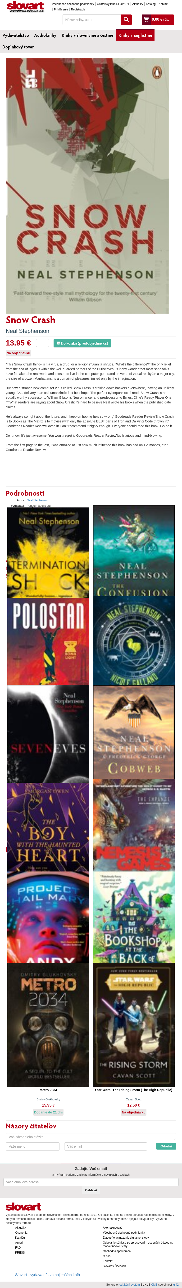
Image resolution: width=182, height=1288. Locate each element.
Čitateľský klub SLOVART (113, 4)
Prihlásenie (61, 9)
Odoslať (166, 1146)
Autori (19, 1242)
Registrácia (78, 9)
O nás (106, 1256)
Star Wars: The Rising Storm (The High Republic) (133, 1090)
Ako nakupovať (112, 1227)
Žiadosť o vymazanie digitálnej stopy (126, 1237)
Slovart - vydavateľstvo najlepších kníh (47, 1275)
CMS (154, 1284)
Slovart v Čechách (114, 1266)
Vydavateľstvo (15, 35)
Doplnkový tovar (18, 47)
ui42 (176, 1284)
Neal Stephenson (27, 331)
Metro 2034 (48, 1090)
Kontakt (163, 4)
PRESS (20, 1252)
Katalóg (151, 4)
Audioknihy (45, 35)
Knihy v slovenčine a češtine (87, 35)
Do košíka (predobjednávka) (82, 343)
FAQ (18, 1247)
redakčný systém (129, 1284)
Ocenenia (21, 1232)
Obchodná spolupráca (117, 1251)
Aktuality (137, 4)
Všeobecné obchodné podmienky (73, 4)
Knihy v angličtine (135, 35)
